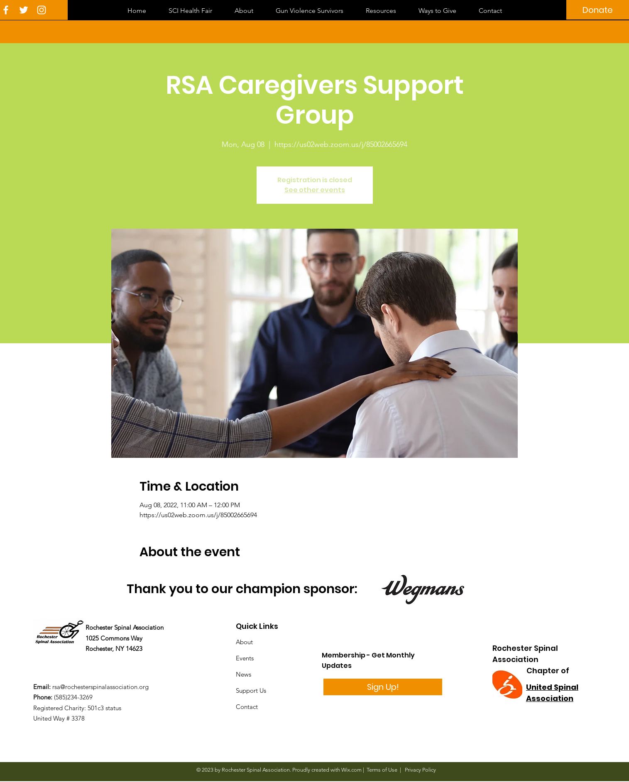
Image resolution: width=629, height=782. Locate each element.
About (244, 642)
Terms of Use (382, 770)
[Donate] (597, 10)
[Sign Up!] (382, 687)
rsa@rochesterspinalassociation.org (100, 687)
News (243, 674)
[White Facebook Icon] (6, 10)
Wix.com (351, 770)
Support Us (251, 690)
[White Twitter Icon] (23, 10)
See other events (314, 190)
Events (245, 658)
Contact (247, 707)
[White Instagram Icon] (41, 10)
